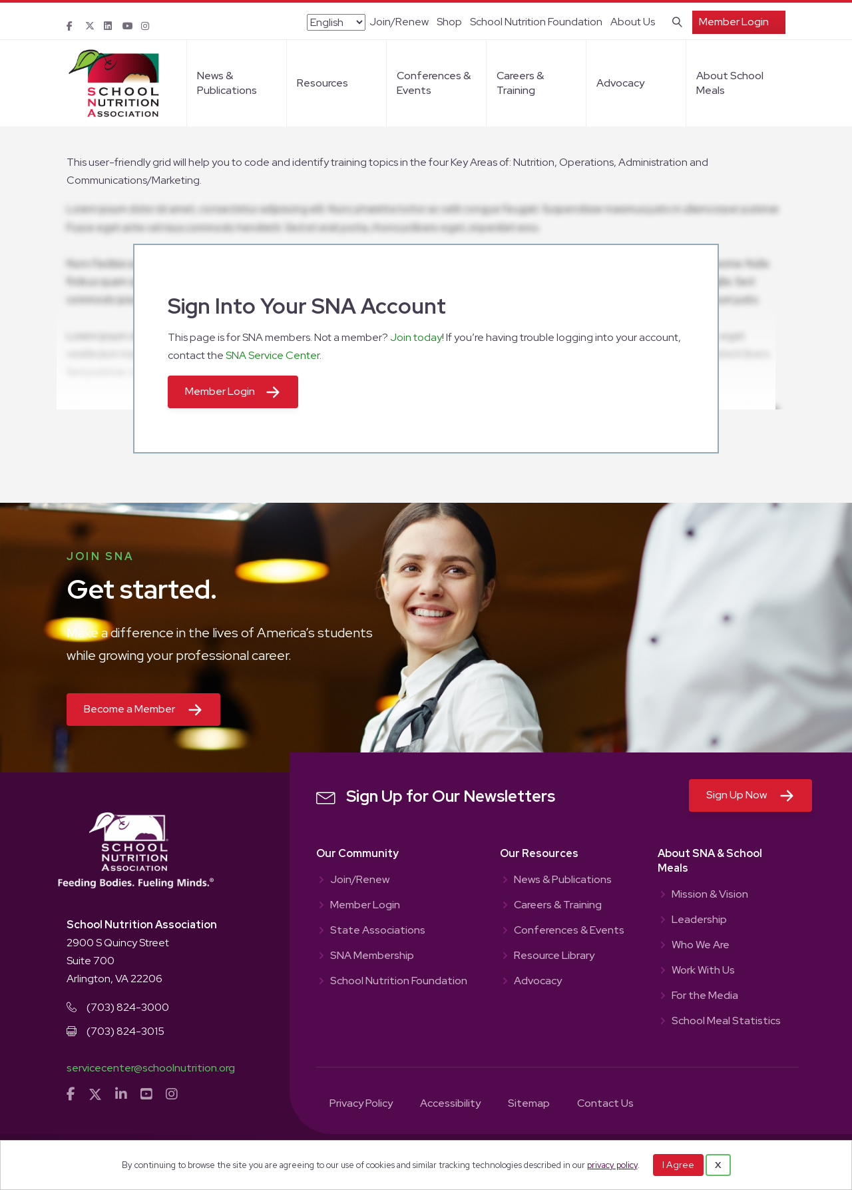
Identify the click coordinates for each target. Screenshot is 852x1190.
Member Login (734, 22)
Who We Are (701, 946)
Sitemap (529, 1104)
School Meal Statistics (726, 1022)
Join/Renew (399, 22)
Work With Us (703, 971)
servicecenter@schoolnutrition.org (151, 1068)
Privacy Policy (361, 1104)
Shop (449, 22)
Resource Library (554, 956)
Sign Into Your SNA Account (307, 306)
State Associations (377, 931)
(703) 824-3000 (128, 1007)
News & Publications (227, 83)
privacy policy (612, 1165)
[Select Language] (336, 22)
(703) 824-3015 (125, 1031)
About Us (632, 22)
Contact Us (605, 1104)
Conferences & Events (434, 83)
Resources (322, 83)
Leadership (699, 920)
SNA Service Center (273, 355)
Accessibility (450, 1104)
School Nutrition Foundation (536, 22)
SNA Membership (372, 956)
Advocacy (620, 83)
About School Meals (729, 83)
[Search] (674, 21)
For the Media (705, 996)
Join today (416, 337)
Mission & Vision (710, 895)
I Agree (678, 1165)
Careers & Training (520, 83)
